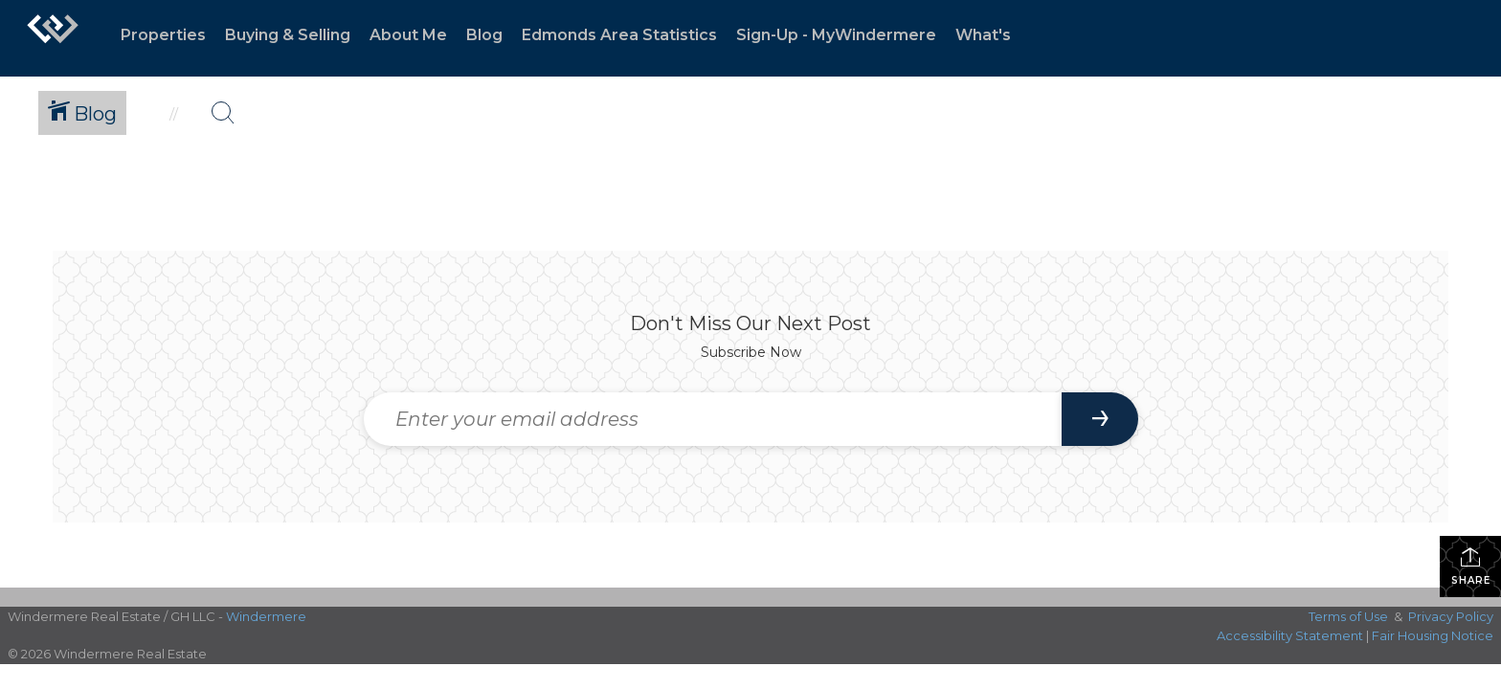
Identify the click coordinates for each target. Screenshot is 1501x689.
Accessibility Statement (1290, 635)
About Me (408, 35)
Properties (163, 35)
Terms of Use (1348, 616)
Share (1470, 566)
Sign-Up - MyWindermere (836, 35)
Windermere (266, 616)
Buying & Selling (287, 35)
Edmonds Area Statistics (619, 35)
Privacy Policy (1450, 616)
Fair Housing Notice (1432, 635)
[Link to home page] (52, 38)
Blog (484, 35)
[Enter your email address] (713, 419)
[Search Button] (223, 113)
